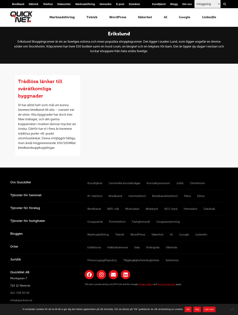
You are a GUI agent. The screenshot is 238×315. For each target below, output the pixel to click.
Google (184, 17)
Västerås (171, 247)
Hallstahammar (117, 247)
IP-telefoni (94, 196)
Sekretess (172, 260)
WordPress (117, 17)
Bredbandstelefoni (165, 196)
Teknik (91, 17)
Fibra (187, 196)
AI (165, 17)
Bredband (18, 4)
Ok (188, 309)
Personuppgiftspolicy (102, 260)
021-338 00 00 (19, 293)
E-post (120, 4)
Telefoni (48, 4)
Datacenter (64, 4)
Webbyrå (152, 208)
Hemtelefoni (137, 196)
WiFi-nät (113, 208)
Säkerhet (145, 17)
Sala (137, 247)
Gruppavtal (95, 221)
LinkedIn (209, 17)
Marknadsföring (85, 4)
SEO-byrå (170, 208)
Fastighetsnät (141, 221)
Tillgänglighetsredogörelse (141, 260)
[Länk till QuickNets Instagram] (101, 274)
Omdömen (197, 183)
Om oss (187, 4)
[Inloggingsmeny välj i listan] (207, 4)
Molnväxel (132, 208)
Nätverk (33, 4)
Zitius (201, 196)
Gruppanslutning (168, 221)
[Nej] (233, 309)
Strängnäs (153, 247)
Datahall (209, 208)
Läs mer (209, 309)
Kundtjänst (159, 4)
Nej (197, 309)
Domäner (134, 4)
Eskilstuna (94, 247)
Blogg (174, 4)
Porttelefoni (117, 221)
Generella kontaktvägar (124, 183)
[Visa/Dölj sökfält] (224, 4)
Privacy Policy (146, 284)
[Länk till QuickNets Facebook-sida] (89, 274)
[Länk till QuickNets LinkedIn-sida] (125, 274)
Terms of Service (166, 284)
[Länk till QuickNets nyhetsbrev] (113, 274)
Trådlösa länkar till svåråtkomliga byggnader (40, 88)
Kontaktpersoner (158, 183)
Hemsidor (105, 4)
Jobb (180, 183)
